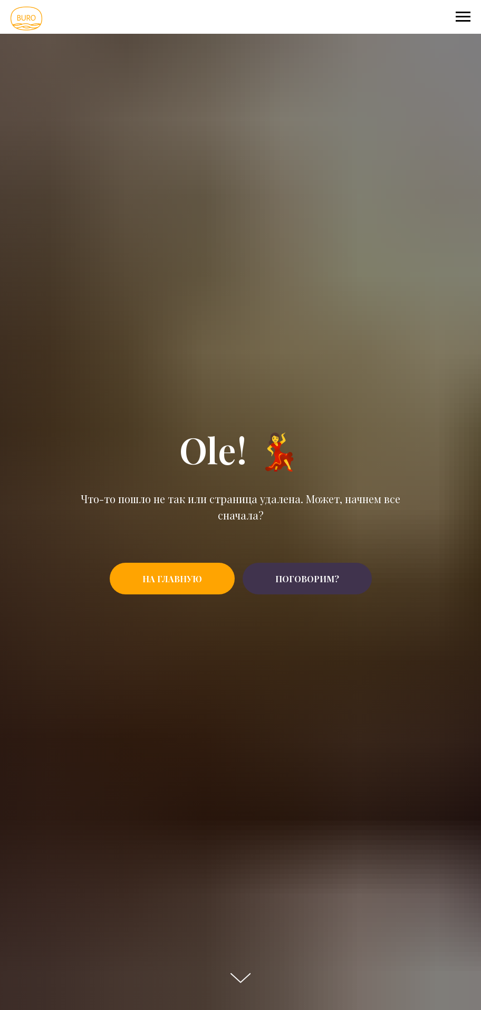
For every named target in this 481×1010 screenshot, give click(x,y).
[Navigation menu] (463, 17)
